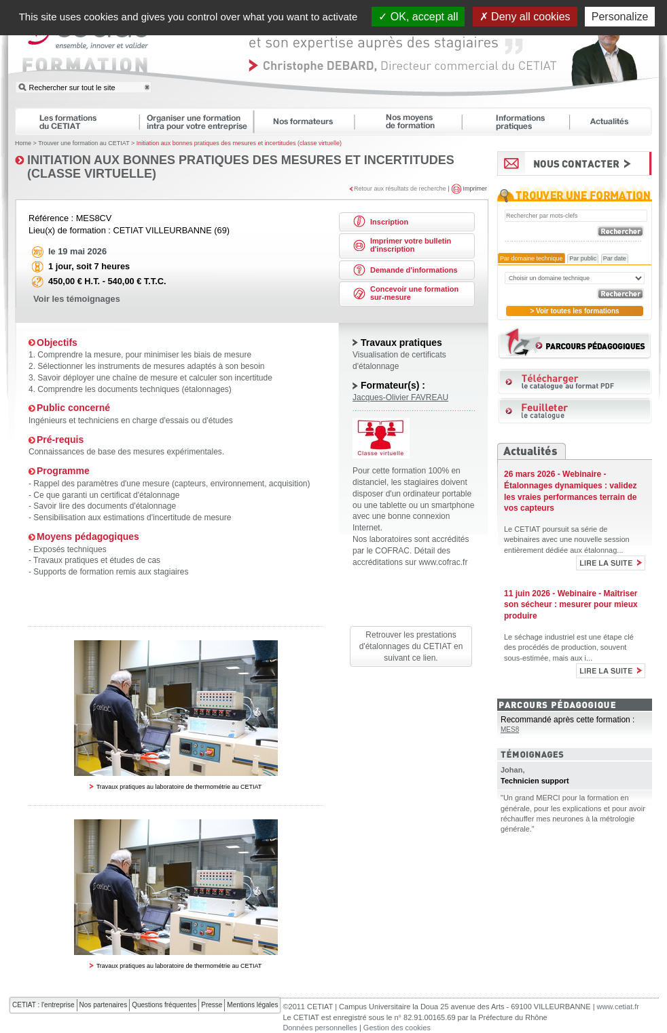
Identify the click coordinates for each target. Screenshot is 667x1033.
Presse (211, 1005)
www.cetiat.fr (618, 1006)
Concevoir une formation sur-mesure (414, 293)
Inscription (389, 222)
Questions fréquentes (164, 1005)
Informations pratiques (522, 121)
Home (23, 143)
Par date (614, 258)
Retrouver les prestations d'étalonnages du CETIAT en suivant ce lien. (411, 646)
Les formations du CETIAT (77, 121)
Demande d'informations (414, 270)
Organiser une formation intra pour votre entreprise (202, 121)
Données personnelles (320, 1028)
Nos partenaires (103, 1005)
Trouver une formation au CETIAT (83, 143)
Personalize (620, 16)
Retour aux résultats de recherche (400, 187)
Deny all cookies (525, 16)
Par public (582, 258)
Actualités (617, 121)
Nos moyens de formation (414, 121)
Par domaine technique (531, 258)
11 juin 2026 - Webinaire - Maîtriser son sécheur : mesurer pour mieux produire (571, 605)
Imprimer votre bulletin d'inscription (410, 245)
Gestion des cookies (397, 1028)
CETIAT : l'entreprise (43, 1005)
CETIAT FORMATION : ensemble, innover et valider (86, 50)
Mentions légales (252, 1005)
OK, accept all (418, 16)
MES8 (510, 729)
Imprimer (475, 187)
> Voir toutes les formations (574, 311)
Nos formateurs (310, 121)
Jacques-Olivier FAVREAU (400, 397)
